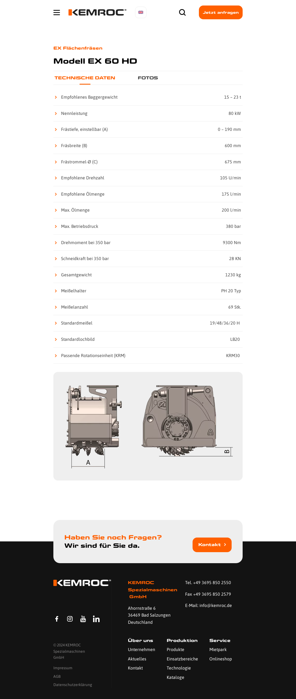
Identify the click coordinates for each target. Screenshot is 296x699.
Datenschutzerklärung (72, 685)
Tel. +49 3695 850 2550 (208, 582)
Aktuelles (137, 658)
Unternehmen (141, 649)
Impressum (62, 668)
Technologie (179, 667)
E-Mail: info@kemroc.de (208, 605)
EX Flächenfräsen (77, 48)
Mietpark (218, 649)
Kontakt (209, 544)
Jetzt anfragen (221, 12)
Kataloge (175, 677)
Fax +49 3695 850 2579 (208, 594)
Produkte (175, 649)
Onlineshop (220, 658)
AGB (57, 676)
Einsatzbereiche (182, 658)
